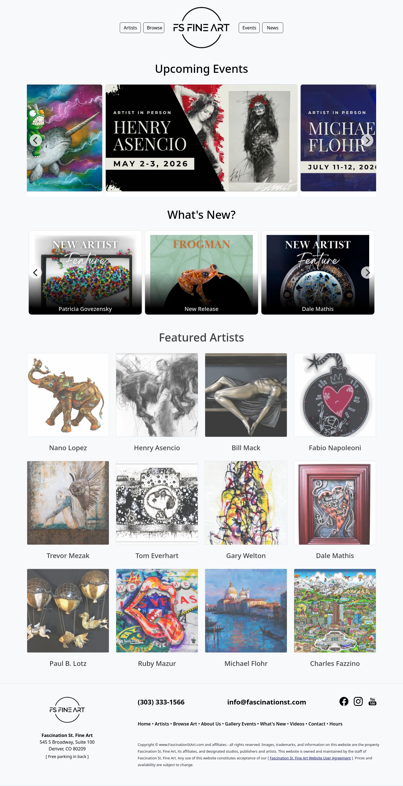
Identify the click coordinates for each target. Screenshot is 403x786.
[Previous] (36, 140)
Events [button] (249, 28)
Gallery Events (240, 724)
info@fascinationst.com (266, 701)
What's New (273, 724)
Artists (162, 724)
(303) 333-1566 (161, 701)
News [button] (272, 28)
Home (144, 724)
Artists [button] (130, 28)
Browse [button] (154, 28)
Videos (297, 724)
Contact (316, 724)
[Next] (367, 140)
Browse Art (185, 724)
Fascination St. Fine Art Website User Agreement (310, 758)
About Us (211, 724)
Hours (336, 724)
